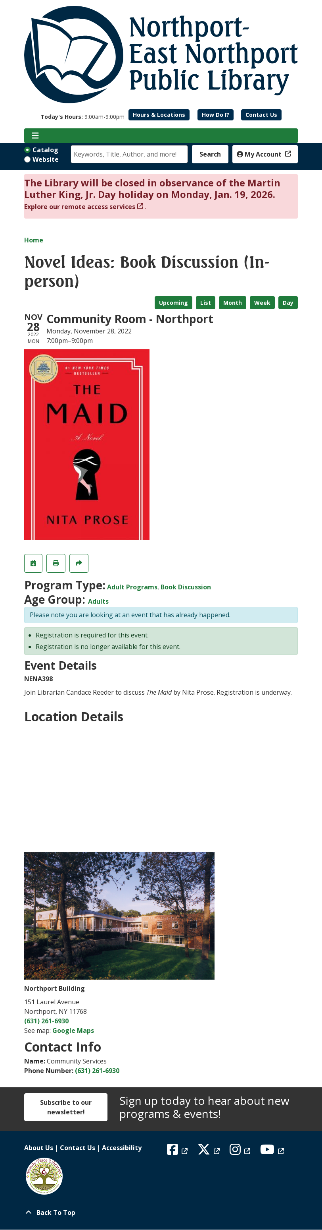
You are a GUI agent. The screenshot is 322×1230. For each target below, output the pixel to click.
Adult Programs (132, 587)
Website (46, 159)
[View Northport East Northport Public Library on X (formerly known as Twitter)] (209, 1151)
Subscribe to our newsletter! (66, 1107)
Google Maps (73, 1030)
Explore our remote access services (79, 206)
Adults (98, 601)
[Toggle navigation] (35, 135)
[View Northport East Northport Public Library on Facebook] (178, 1151)
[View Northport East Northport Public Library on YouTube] (273, 1151)
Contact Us (261, 114)
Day (288, 302)
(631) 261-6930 (46, 1021)
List (205, 302)
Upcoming (173, 302)
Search (210, 154)
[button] (82, 116)
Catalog (45, 149)
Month (232, 302)
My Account (260, 154)
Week (262, 302)
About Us (38, 1147)
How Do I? (215, 114)
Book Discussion (186, 587)
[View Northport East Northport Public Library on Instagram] (241, 1151)
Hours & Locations (159, 114)
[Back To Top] (161, 1212)
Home (33, 240)
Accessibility (122, 1147)
